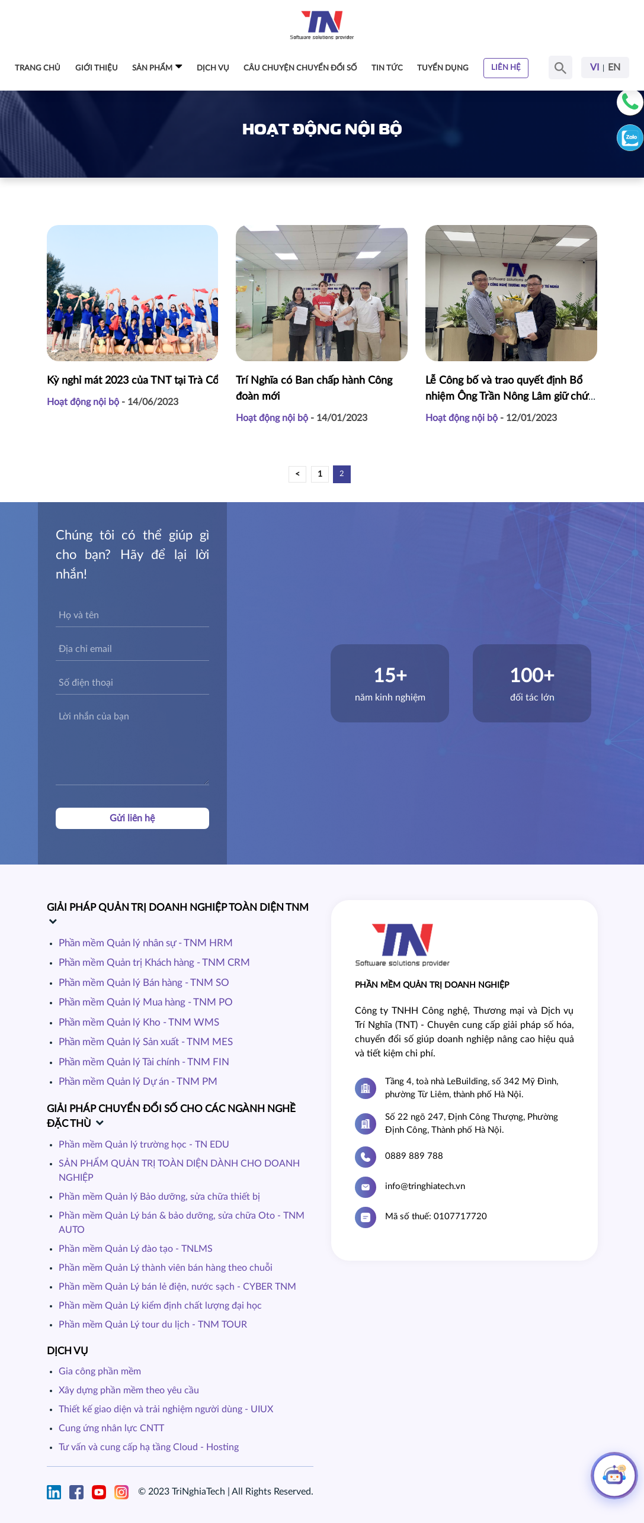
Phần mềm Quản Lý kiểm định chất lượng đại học (160, 1305)
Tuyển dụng (443, 68)
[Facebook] (79, 1491)
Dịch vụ (213, 68)
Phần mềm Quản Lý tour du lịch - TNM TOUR (153, 1324)
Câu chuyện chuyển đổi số (300, 68)
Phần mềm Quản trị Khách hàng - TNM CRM (154, 963)
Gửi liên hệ (132, 818)
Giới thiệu (96, 68)
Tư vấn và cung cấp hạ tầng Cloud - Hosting (149, 1447)
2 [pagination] (341, 474)
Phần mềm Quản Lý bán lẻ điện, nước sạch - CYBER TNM (177, 1286)
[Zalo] (630, 137)
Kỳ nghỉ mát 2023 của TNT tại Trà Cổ (133, 379)
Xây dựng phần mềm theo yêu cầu (129, 1390)
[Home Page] (322, 25)
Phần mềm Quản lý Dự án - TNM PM (138, 1082)
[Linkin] (57, 1491)
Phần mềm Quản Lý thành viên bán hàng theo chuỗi (166, 1268)
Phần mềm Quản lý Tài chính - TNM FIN (144, 1062)
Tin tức (387, 68)
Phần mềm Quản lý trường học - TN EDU (144, 1144)
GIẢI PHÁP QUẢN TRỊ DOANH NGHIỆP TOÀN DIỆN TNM (178, 907)
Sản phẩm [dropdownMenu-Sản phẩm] (157, 66)
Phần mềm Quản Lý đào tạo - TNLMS (136, 1249)
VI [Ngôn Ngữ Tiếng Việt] (594, 67)
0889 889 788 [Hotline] (414, 1156)
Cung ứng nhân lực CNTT (111, 1428)
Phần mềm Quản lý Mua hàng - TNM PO (146, 1002)
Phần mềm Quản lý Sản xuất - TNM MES (146, 1042)
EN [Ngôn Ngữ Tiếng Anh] (614, 67)
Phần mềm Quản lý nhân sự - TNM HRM (146, 943)
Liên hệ (506, 68)
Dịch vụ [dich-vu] (67, 1351)
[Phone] (630, 102)
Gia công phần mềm (100, 1371)
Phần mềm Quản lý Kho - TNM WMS (139, 1022)
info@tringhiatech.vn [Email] (425, 1186)
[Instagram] (124, 1491)
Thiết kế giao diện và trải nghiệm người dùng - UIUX (166, 1409)
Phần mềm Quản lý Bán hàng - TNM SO (144, 983)
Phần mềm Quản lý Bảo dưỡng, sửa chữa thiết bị (159, 1196)
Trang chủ (37, 68)
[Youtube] (102, 1491)
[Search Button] (560, 67)
